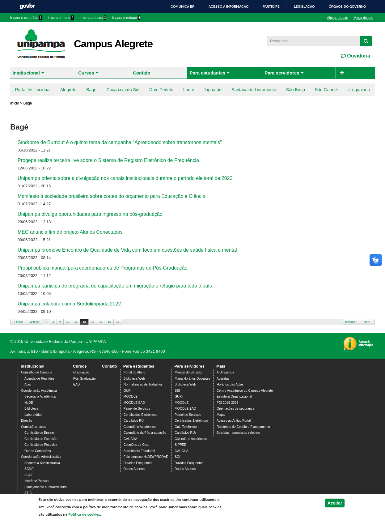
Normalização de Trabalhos (143, 384)
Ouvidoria (358, 55)
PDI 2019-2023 (227, 402)
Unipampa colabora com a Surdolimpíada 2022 (69, 303)
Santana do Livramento (253, 89)
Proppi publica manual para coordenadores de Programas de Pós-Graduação (103, 268)
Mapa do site (363, 17)
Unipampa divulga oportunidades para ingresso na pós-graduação (90, 214)
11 (76, 321)
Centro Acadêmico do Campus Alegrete (245, 390)
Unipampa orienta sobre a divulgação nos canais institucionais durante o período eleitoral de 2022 (125, 178)
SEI (177, 390)
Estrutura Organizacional (234, 396)
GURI (128, 390)
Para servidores (281, 72)
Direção (26, 420)
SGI (177, 456)
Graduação (81, 372)
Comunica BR (182, 6)
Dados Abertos (134, 469)
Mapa (221, 414)
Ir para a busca (93, 17)
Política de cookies (84, 516)
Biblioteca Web (134, 378)
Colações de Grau (137, 444)
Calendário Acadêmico (140, 426)
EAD (76, 384)
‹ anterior (34, 321)
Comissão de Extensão (40, 439)
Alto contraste (337, 17)
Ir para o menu (61, 17)
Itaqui (188, 89)
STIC (28, 493)
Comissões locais (33, 426)
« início (18, 321)
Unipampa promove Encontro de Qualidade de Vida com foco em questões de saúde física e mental (127, 250)
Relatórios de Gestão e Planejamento (243, 426)
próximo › (351, 321)
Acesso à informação (228, 6)
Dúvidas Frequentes (138, 463)
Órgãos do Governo (347, 6)
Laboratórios (33, 414)
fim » (367, 321)
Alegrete (68, 89)
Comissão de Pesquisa (40, 444)
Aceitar (335, 504)
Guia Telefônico (186, 426)
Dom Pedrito (161, 89)
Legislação (304, 6)
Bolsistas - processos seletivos (238, 432)
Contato (141, 72)
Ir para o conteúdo (26, 17)
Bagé (91, 89)
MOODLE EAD (134, 402)
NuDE (28, 402)
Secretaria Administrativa (42, 463)
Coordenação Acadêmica (39, 390)
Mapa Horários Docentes (192, 378)
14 (101, 321)
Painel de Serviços (137, 408)
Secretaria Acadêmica (40, 396)
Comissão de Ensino (39, 432)
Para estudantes (207, 72)
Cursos (86, 72)
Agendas (223, 378)
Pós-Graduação (84, 378)
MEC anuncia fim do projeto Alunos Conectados (70, 232)
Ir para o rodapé (126, 17)
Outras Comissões (37, 451)
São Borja (295, 89)
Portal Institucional (32, 89)
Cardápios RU (134, 420)
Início (14, 103)
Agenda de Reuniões (39, 378)
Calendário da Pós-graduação (145, 432)
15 (109, 321)
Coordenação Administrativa (41, 456)
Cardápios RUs (185, 432)
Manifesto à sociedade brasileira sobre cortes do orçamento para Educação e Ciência (111, 196)
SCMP (29, 469)
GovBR (27, 6)
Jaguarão (213, 89)
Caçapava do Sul (122, 89)
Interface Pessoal (36, 481)
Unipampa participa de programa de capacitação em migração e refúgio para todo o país (115, 285)
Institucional (26, 72)
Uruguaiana (359, 89)
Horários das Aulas (230, 384)
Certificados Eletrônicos (140, 414)
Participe (271, 6)
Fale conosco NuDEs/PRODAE (146, 456)
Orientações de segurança (235, 408)
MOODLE (131, 396)
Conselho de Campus (36, 372)
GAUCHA (130, 439)
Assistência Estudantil (139, 451)
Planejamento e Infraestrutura (45, 487)
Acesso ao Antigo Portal (234, 420)
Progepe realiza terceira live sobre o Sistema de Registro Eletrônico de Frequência (108, 160)
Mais (220, 366)
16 (117, 321)
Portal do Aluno (134, 372)
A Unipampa (225, 372)
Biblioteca (31, 408)
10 (67, 321)
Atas (27, 384)
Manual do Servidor (188, 372)
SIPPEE (180, 444)
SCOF (28, 475)
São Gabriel (326, 89)
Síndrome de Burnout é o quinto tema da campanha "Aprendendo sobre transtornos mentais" (120, 142)
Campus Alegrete (113, 43)
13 (92, 321)
